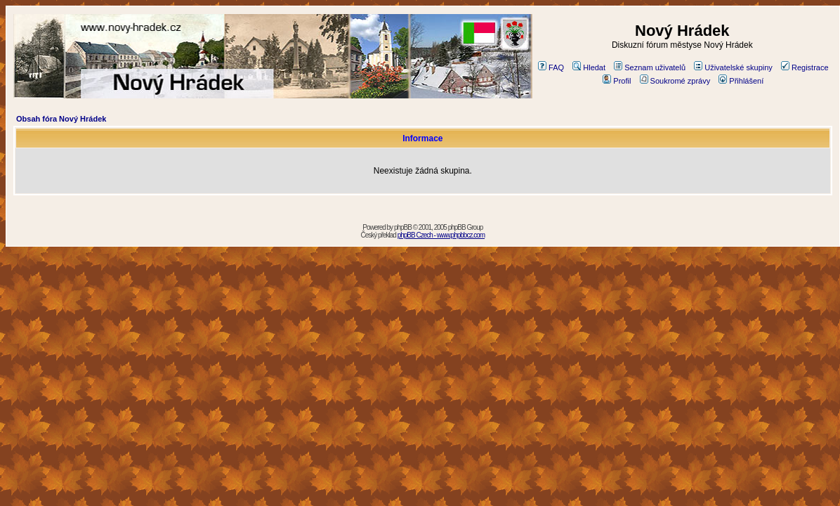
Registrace (805, 67)
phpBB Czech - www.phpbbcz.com (441, 235)
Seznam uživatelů (649, 67)
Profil (617, 81)
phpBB (403, 227)
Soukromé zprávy (675, 81)
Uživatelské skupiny (733, 67)
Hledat (588, 67)
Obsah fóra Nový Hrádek (61, 119)
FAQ (551, 67)
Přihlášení (740, 81)
